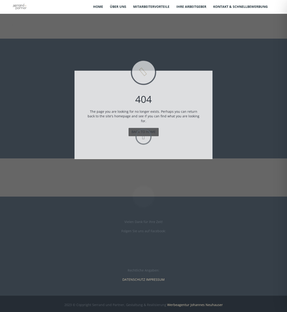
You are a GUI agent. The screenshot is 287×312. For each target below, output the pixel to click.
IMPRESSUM (155, 279)
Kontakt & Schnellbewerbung (240, 6)
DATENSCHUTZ (133, 279)
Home (98, 6)
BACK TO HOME (144, 133)
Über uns (118, 6)
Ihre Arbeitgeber (191, 6)
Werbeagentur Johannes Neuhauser (195, 305)
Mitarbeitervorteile (151, 6)
